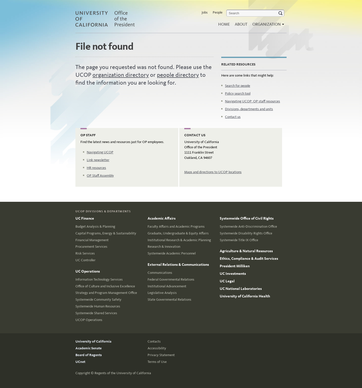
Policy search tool (237, 93)
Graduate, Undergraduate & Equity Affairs (178, 233)
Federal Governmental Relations (171, 279)
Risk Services (85, 253)
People (217, 12)
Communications (160, 273)
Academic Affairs (161, 218)
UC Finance (84, 218)
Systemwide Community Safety (98, 299)
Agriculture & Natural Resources (246, 251)
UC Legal (227, 281)
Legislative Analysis (162, 293)
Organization (267, 26)
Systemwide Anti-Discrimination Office (248, 226)
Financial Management (92, 240)
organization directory (121, 74)
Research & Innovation (164, 246)
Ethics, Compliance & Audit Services (249, 258)
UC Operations (87, 271)
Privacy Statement (161, 355)
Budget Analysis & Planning (95, 226)
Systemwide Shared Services (96, 313)
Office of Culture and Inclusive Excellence (105, 286)
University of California (93, 341)
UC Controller (85, 260)
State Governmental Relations (169, 299)
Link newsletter (98, 160)
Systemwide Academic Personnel (172, 253)
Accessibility (157, 348)
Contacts (154, 341)
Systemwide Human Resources (97, 306)
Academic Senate (88, 348)
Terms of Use (157, 362)
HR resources (96, 168)
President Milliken (235, 266)
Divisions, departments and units (249, 109)
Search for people (237, 86)
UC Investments (233, 273)
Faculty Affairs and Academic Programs (176, 226)
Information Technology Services (99, 279)
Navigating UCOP (100, 152)
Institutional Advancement (167, 286)
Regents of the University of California (123, 373)
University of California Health (245, 296)
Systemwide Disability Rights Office (246, 233)
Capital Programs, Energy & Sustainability (105, 233)
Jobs (205, 12)
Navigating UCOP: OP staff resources (252, 101)
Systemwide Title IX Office (239, 240)
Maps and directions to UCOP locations (213, 172)
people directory (178, 74)
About (241, 24)
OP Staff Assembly (100, 175)
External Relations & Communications (178, 264)
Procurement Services (91, 246)
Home (224, 24)
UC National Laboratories (241, 288)
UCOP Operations (88, 320)
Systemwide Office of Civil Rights (247, 218)
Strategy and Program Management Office (106, 293)
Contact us (233, 117)
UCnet (80, 362)
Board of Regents (88, 355)
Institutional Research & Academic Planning (179, 240)
